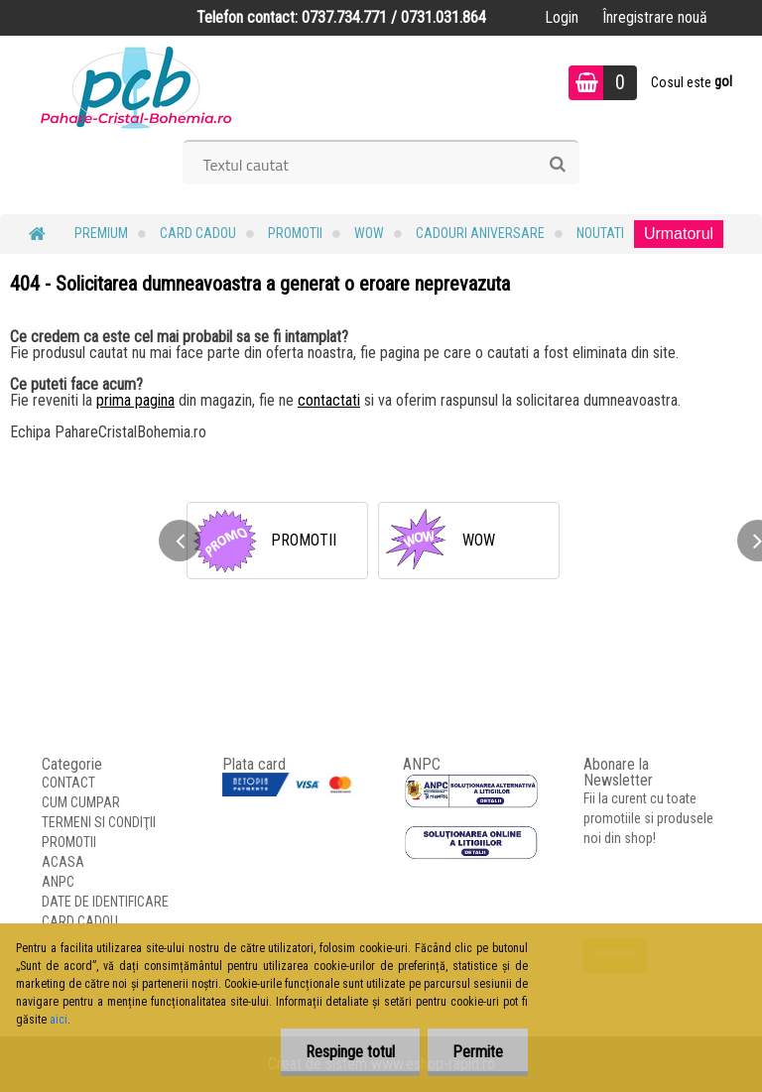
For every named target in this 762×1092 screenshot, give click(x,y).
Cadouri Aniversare (480, 233)
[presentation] (179, 540)
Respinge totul (350, 1051)
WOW (369, 233)
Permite (477, 1051)
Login (561, 17)
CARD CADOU (198, 233)
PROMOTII (295, 233)
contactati (329, 400)
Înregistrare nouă (654, 17)
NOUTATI (600, 233)
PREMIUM (101, 233)
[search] (557, 164)
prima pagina (135, 400)
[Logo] (136, 85)
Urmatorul (678, 233)
